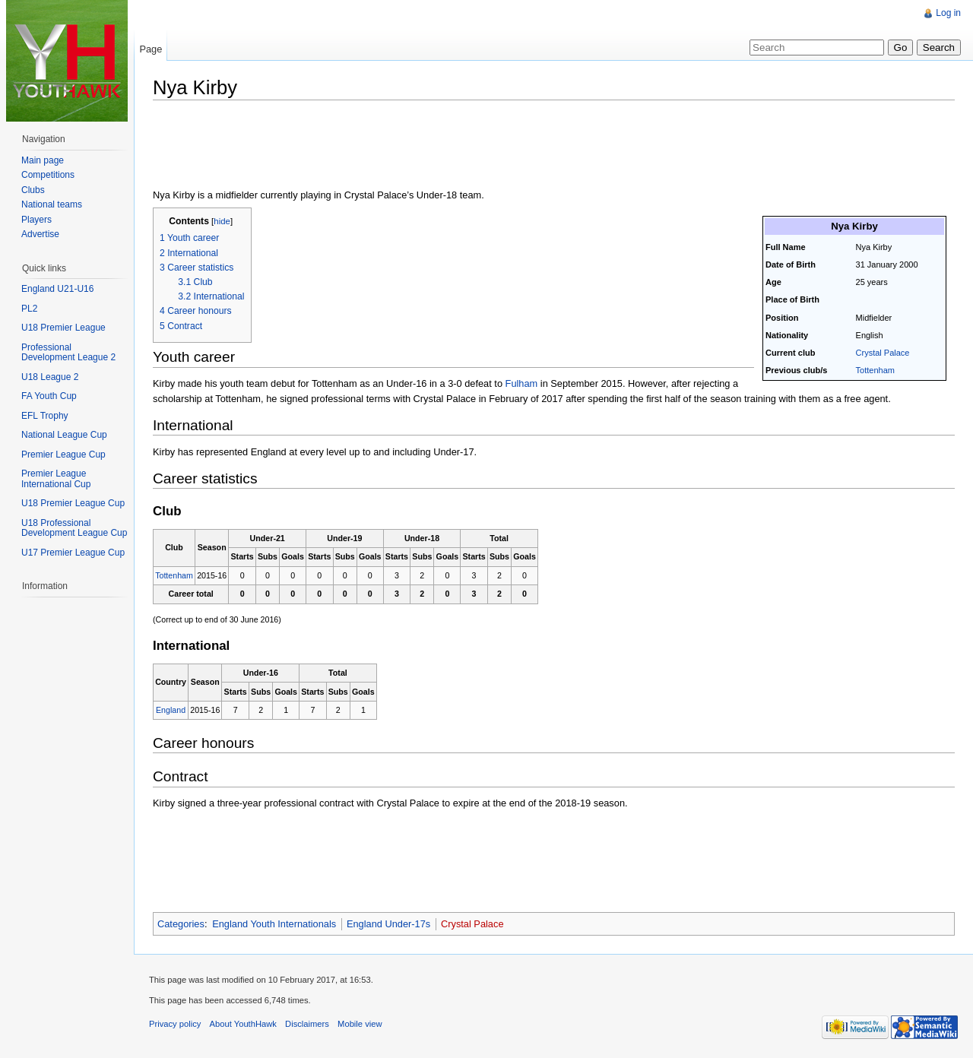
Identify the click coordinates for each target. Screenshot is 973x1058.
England (170, 709)
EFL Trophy (44, 415)
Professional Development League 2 (68, 352)
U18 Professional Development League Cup (74, 528)
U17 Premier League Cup (73, 552)
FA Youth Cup (49, 396)
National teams (51, 204)
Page (150, 49)
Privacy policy (175, 1023)
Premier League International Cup (55, 478)
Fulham (522, 383)
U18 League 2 (49, 377)
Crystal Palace (883, 352)
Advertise (40, 234)
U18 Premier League (63, 327)
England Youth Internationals (274, 924)
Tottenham (875, 370)
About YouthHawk (243, 1023)
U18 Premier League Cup (73, 503)
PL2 (29, 308)
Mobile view (360, 1023)
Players (36, 219)
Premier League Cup (63, 454)
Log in (948, 13)
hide (222, 221)
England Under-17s (388, 924)
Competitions (47, 174)
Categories (180, 924)
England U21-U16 (57, 289)
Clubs (33, 190)
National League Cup (64, 434)
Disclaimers (307, 1023)
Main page (42, 160)
